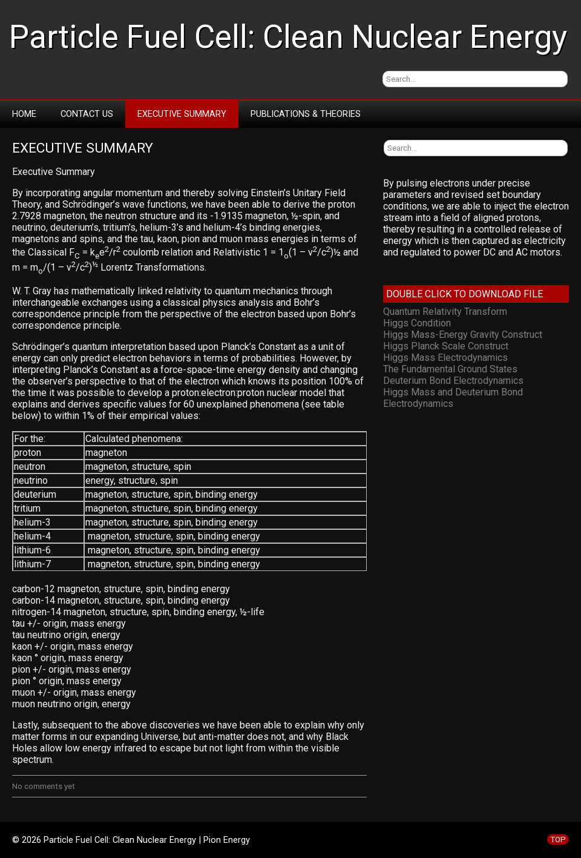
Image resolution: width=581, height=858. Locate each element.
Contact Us (87, 113)
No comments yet (43, 786)
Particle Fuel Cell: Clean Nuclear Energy (288, 37)
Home (24, 113)
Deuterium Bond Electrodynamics (453, 380)
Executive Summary (181, 113)
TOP (558, 839)
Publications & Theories (306, 113)
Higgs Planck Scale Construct (445, 346)
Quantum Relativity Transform (445, 311)
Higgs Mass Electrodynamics (445, 357)
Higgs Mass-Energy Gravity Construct (462, 334)
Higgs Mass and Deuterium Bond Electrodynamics (453, 397)
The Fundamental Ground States (450, 369)
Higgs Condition (417, 323)
